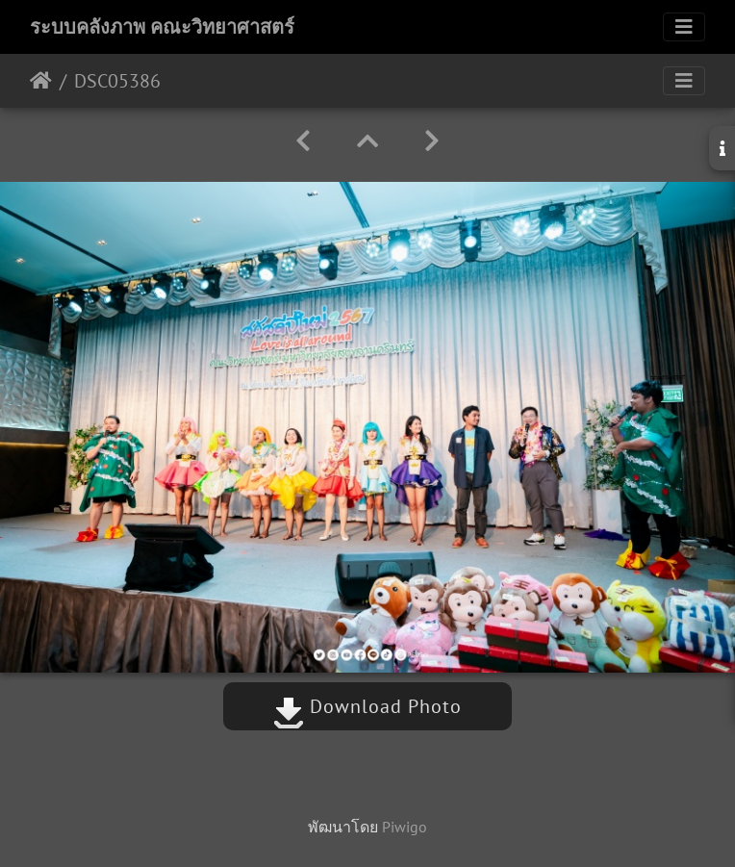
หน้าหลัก (41, 80)
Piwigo (404, 826)
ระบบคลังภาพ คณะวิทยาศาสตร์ (162, 26)
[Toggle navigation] (684, 27)
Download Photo (367, 706)
